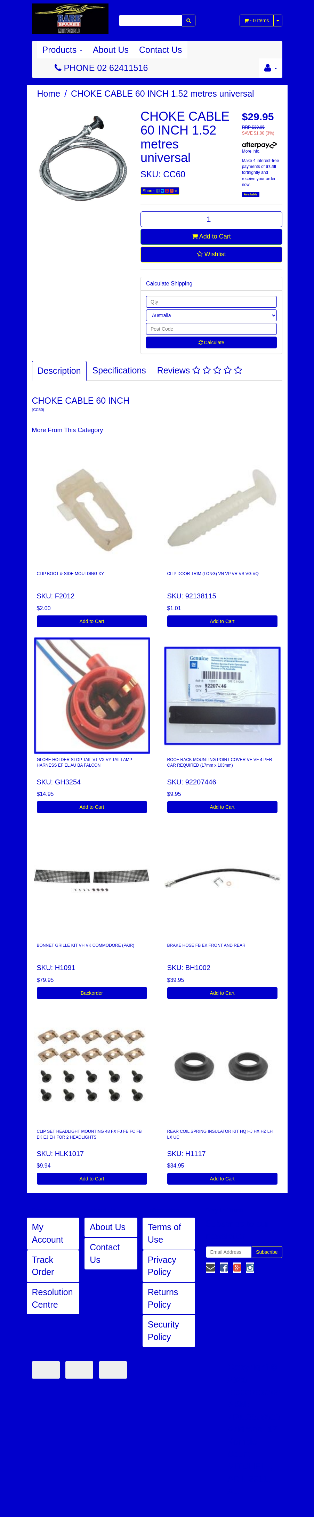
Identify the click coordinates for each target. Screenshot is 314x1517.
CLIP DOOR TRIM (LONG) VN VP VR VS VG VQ (213, 573)
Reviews (199, 370)
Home (49, 93)
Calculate (211, 342)
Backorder (92, 993)
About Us (111, 50)
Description (59, 371)
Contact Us (160, 50)
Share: (160, 190)
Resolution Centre (52, 1298)
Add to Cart (211, 236)
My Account (47, 1233)
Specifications (119, 370)
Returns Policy (163, 1298)
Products (62, 50)
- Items (256, 20)
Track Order (43, 1266)
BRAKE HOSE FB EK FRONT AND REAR (206, 945)
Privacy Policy (162, 1266)
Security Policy (163, 1331)
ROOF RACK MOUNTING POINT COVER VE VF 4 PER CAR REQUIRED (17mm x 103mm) (219, 762)
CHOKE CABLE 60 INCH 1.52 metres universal (162, 93)
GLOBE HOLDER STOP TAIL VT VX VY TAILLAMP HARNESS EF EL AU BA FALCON (84, 762)
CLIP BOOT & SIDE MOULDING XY (70, 573)
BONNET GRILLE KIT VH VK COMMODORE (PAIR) (86, 945)
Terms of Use (164, 1233)
